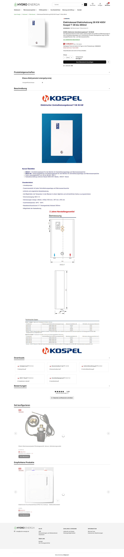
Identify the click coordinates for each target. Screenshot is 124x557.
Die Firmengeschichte (44, 543)
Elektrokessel (32, 14)
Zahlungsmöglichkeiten (69, 533)
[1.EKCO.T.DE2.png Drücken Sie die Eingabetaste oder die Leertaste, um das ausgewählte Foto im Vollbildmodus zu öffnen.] (37, 32)
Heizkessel (24, 14)
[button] (85, 4)
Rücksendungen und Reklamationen (48, 533)
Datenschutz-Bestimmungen (95, 533)
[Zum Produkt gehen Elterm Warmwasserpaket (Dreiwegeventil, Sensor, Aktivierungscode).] (40, 427)
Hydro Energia (17, 14)
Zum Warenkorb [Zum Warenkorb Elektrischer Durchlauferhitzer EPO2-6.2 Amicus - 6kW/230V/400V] (24, 515)
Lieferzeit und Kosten (68, 531)
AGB (40, 531)
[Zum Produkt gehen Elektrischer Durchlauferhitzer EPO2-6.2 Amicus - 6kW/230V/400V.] (39, 485)
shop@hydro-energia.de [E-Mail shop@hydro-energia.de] (22, 531)
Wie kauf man (91, 531)
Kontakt (41, 541)
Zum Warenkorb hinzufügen (84, 62)
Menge (65, 54)
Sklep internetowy (61, 554)
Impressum (41, 534)
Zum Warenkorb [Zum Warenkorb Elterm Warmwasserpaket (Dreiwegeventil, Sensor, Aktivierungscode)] (24, 456)
